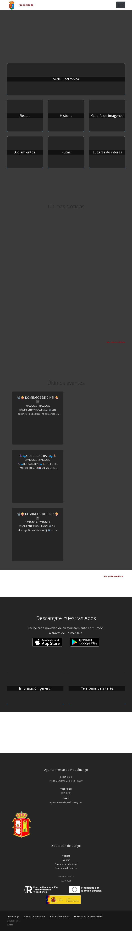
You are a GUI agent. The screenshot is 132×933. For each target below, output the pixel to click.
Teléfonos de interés (66, 870)
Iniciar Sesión (66, 878)
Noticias (66, 857)
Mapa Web (66, 883)
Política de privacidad (35, 918)
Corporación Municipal (66, 866)
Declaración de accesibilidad (88, 918)
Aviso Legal (13, 918)
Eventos (66, 861)
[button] (47, 643)
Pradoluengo (26, 4)
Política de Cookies (60, 918)
